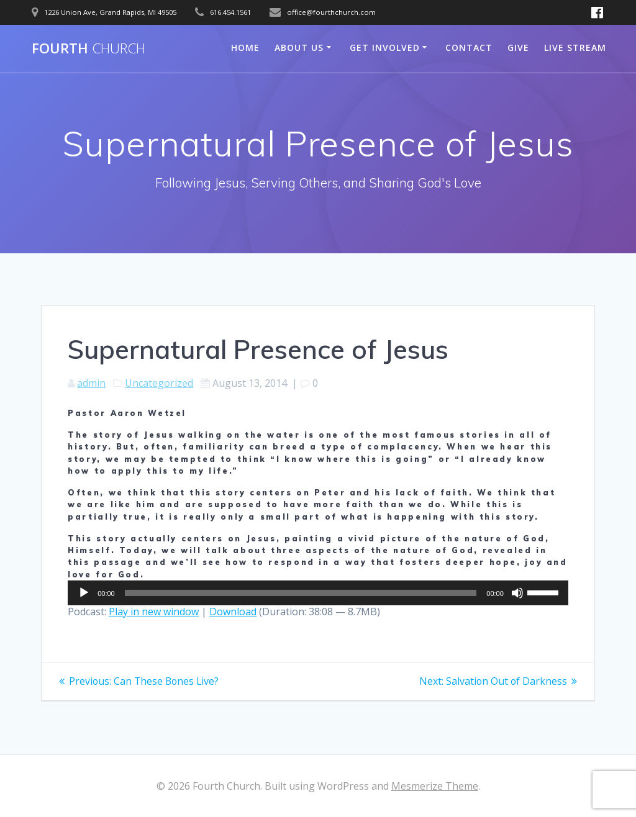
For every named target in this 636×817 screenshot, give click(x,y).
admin (91, 383)
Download (233, 611)
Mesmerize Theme (434, 786)
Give (518, 47)
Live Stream (575, 47)
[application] (318, 592)
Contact (469, 47)
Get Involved (385, 47)
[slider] (301, 593)
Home (245, 47)
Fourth (88, 48)
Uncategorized (159, 383)
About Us (299, 47)
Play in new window (154, 611)
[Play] (84, 593)
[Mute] (517, 593)
